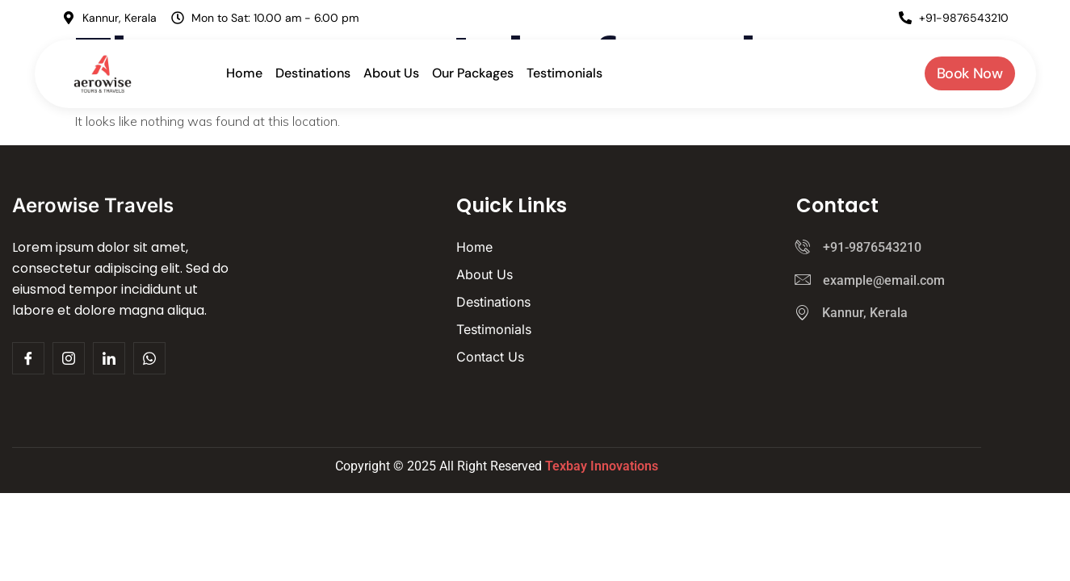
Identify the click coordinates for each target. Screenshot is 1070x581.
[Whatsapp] (149, 358)
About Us (391, 73)
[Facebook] (109, 358)
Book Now (970, 73)
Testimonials (564, 73)
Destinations (312, 73)
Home (244, 73)
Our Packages (473, 73)
